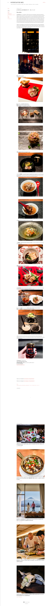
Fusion (9, 11)
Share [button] (8, 8)
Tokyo (8, 16)
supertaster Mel (17, 2)
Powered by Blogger (26, 602)
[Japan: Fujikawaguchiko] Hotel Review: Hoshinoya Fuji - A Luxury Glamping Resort (30, 519)
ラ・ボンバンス (10, 18)
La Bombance (10, 13)
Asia (24, 4)
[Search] (44, 2)
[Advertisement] (31, 415)
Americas (30, 4)
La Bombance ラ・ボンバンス (28, 385)
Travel (8, 17)
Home (12, 4)
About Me (14, 4)
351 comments (20, 446)
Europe (26, 4)
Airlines (36, 4)
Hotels (33, 4)
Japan (22, 4)
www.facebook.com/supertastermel (29, 378)
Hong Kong (19, 4)
